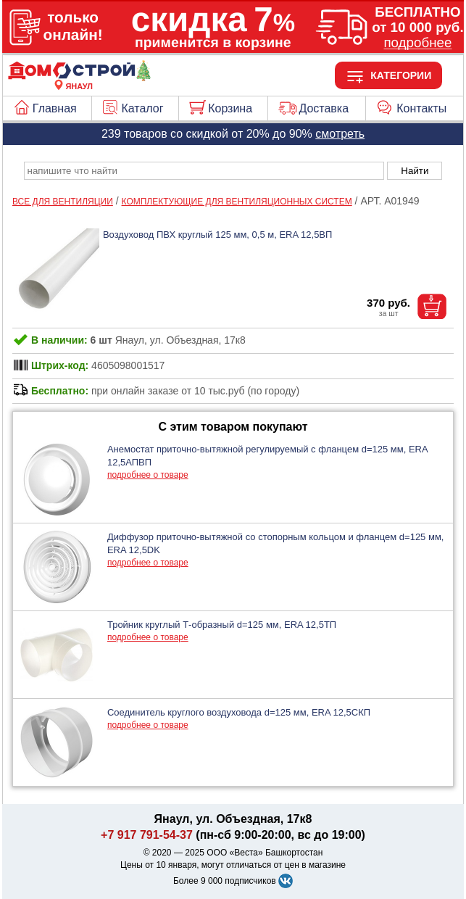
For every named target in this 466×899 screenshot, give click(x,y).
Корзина (230, 108)
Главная (55, 108)
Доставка (324, 108)
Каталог (142, 108)
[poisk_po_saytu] (204, 171)
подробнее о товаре (147, 475)
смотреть (340, 134)
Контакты (421, 108)
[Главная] (79, 77)
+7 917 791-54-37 (147, 835)
